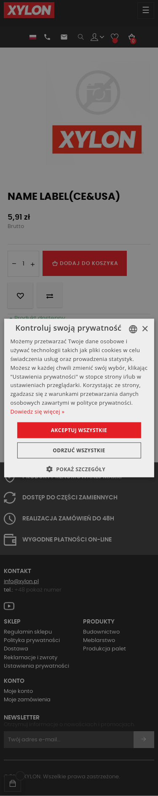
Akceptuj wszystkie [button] (79, 429)
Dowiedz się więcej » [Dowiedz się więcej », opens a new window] (37, 411)
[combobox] (133, 329)
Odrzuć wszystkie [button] (79, 450)
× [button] (145, 329)
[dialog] (79, 398)
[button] (79, 468)
